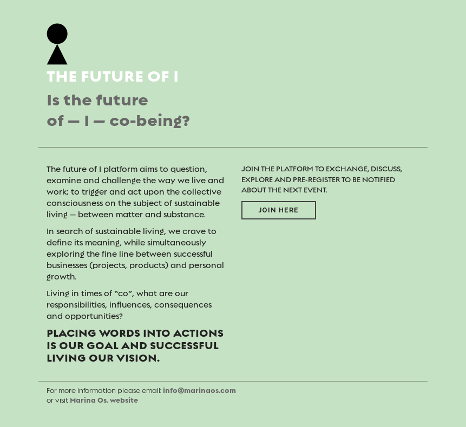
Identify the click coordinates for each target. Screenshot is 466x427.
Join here (279, 210)
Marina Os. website (104, 400)
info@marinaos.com (199, 390)
